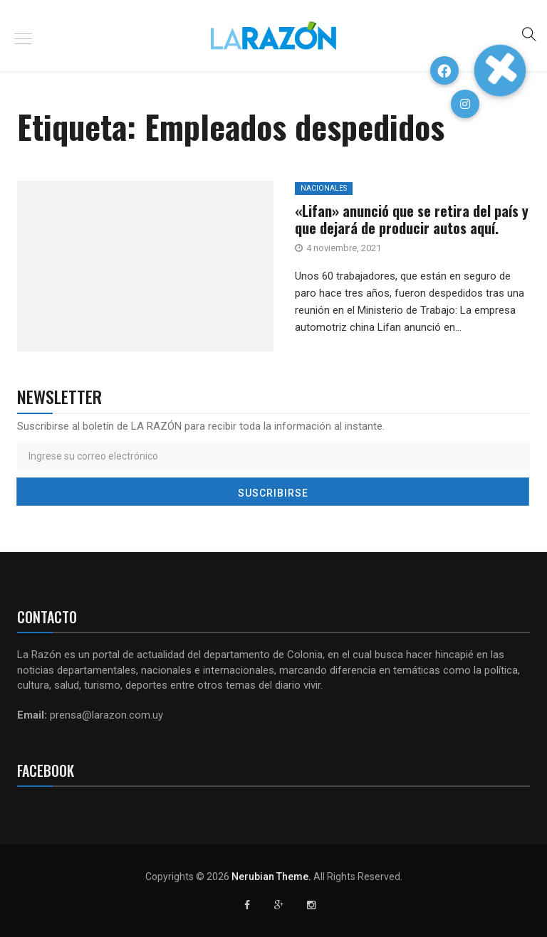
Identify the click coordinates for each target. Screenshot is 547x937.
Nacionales (324, 188)
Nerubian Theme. (271, 876)
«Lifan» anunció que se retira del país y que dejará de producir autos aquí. (411, 219)
